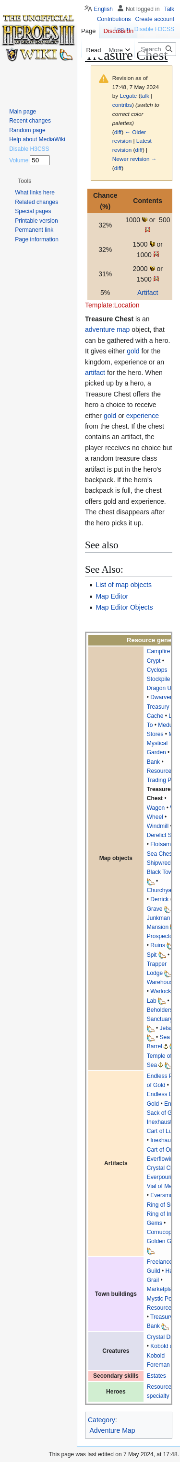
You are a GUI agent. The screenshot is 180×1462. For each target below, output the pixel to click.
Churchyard (162, 890)
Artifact (147, 292)
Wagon (156, 808)
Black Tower (162, 872)
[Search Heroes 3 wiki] (157, 49)
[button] (24, 181)
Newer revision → (134, 159)
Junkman (158, 918)
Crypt (154, 660)
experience (142, 415)
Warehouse (161, 982)
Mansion (157, 927)
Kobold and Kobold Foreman (163, 1355)
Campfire (158, 651)
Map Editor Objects (124, 607)
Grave (155, 909)
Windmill (157, 826)
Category (101, 1420)
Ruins (157, 945)
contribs (122, 105)
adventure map (107, 329)
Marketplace (162, 1289)
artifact (95, 372)
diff (117, 132)
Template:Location (112, 305)
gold (133, 351)
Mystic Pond (162, 1298)
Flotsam (160, 844)
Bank (153, 1326)
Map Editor (112, 596)
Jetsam (169, 1028)
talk (145, 95)
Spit (152, 955)
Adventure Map (112, 1430)
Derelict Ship (163, 835)
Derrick (159, 899)
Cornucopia (161, 1232)
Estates (156, 1375)
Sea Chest (160, 853)
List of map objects (124, 585)
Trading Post (163, 780)
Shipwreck (160, 863)
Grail (153, 1280)
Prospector (161, 936)
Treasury (161, 1317)
